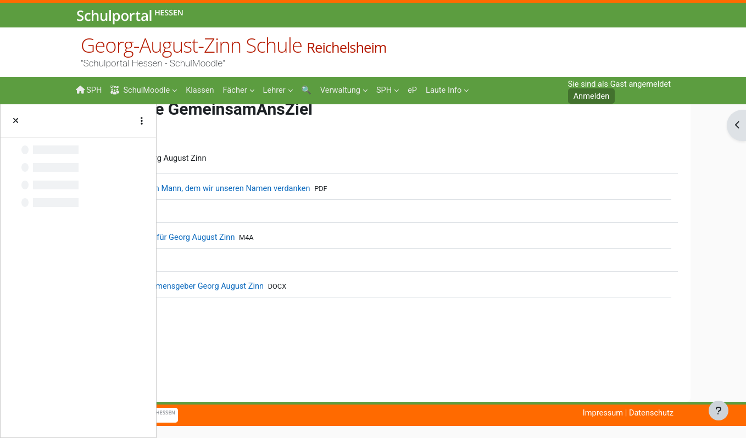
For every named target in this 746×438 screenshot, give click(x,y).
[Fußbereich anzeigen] (718, 410)
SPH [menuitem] (89, 90)
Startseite (188, 127)
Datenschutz (704, 413)
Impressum (654, 413)
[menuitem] (202, 89)
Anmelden (589, 97)
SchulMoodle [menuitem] (142, 90)
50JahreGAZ (278, 125)
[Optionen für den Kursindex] (142, 121)
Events (216, 125)
